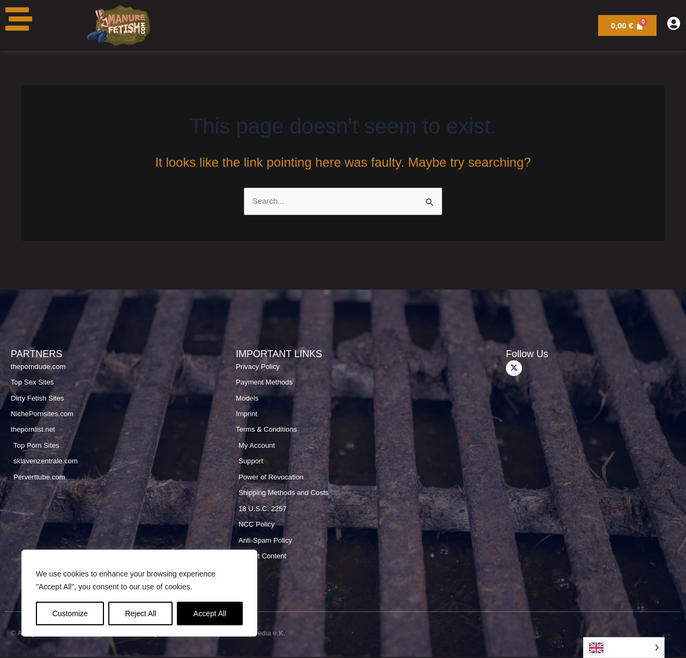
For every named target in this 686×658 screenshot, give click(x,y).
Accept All (209, 613)
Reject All (140, 613)
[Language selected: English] (624, 647)
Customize (70, 613)
